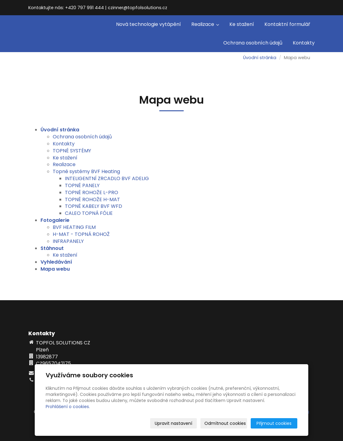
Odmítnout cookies (225, 423)
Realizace (205, 24)
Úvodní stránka (259, 58)
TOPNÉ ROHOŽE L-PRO (91, 192)
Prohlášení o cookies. (68, 407)
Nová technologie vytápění (148, 24)
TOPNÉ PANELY (82, 185)
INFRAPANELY (68, 241)
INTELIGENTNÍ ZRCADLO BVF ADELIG (107, 178)
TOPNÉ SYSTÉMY (72, 150)
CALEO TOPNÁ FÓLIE (89, 213)
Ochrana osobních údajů (252, 42)
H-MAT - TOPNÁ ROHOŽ (81, 234)
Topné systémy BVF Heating (86, 171)
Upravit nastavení (173, 423)
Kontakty (304, 42)
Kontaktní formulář (287, 24)
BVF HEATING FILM (74, 227)
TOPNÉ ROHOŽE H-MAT (92, 199)
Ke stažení (241, 24)
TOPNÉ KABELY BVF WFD (93, 206)
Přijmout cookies (274, 423)
